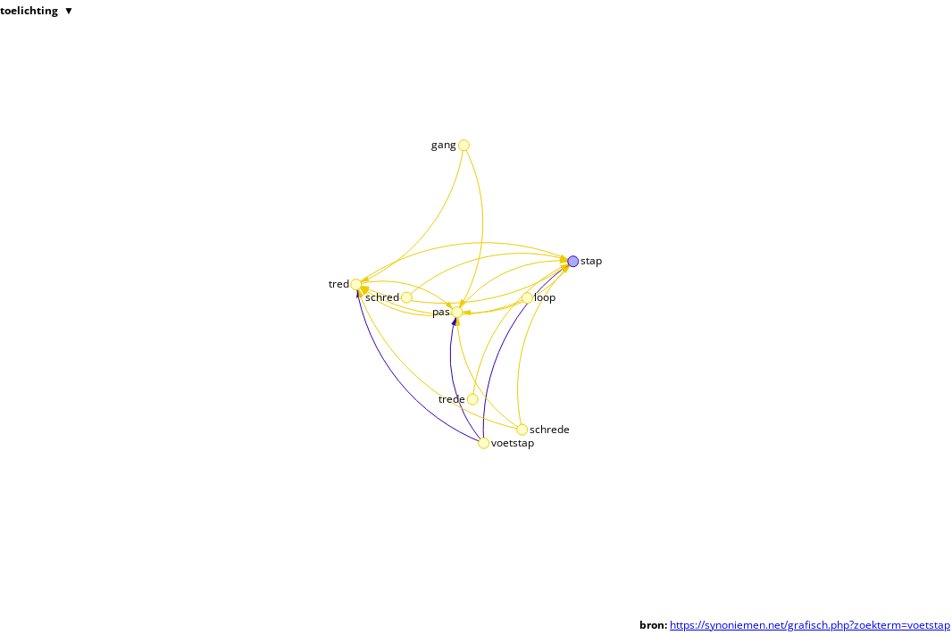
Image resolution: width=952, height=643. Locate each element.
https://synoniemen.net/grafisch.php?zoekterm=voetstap (810, 624)
